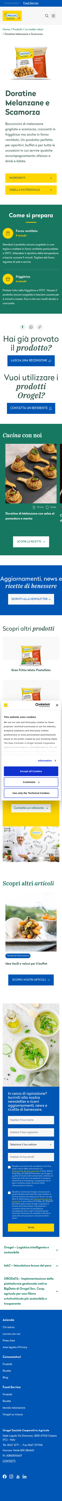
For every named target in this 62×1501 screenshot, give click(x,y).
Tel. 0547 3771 (11, 1445)
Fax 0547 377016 (33, 1445)
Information (45, 760)
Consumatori (11, 3)
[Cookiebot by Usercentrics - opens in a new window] (37, 705)
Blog (5, 1377)
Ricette (7, 1371)
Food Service (30, 3)
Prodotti (17, 29)
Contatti (9, 1461)
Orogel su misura (13, 1414)
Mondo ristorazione (14, 1408)
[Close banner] (57, 705)
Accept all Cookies (31, 771)
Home (6, 29)
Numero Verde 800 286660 (18, 1450)
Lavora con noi (11, 1334)
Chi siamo (9, 1327)
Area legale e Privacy (15, 1347)
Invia (31, 1227)
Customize (31, 782)
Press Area (9, 1340)
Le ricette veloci (34, 29)
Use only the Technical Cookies (31, 792)
